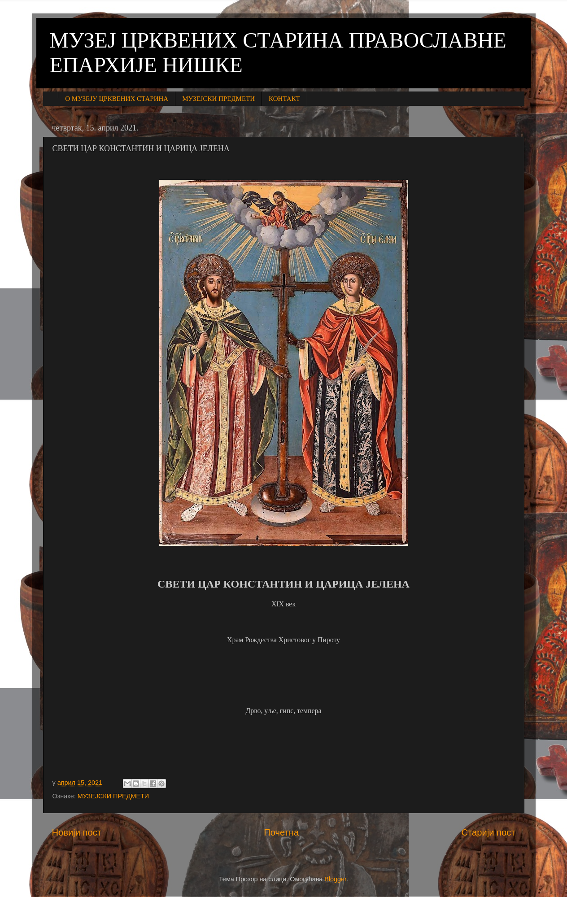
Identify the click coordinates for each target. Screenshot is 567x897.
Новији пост (77, 832)
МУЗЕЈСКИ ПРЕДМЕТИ (218, 98)
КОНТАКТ (284, 98)
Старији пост (488, 832)
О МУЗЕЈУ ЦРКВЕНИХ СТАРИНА (116, 98)
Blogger (335, 879)
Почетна (281, 832)
